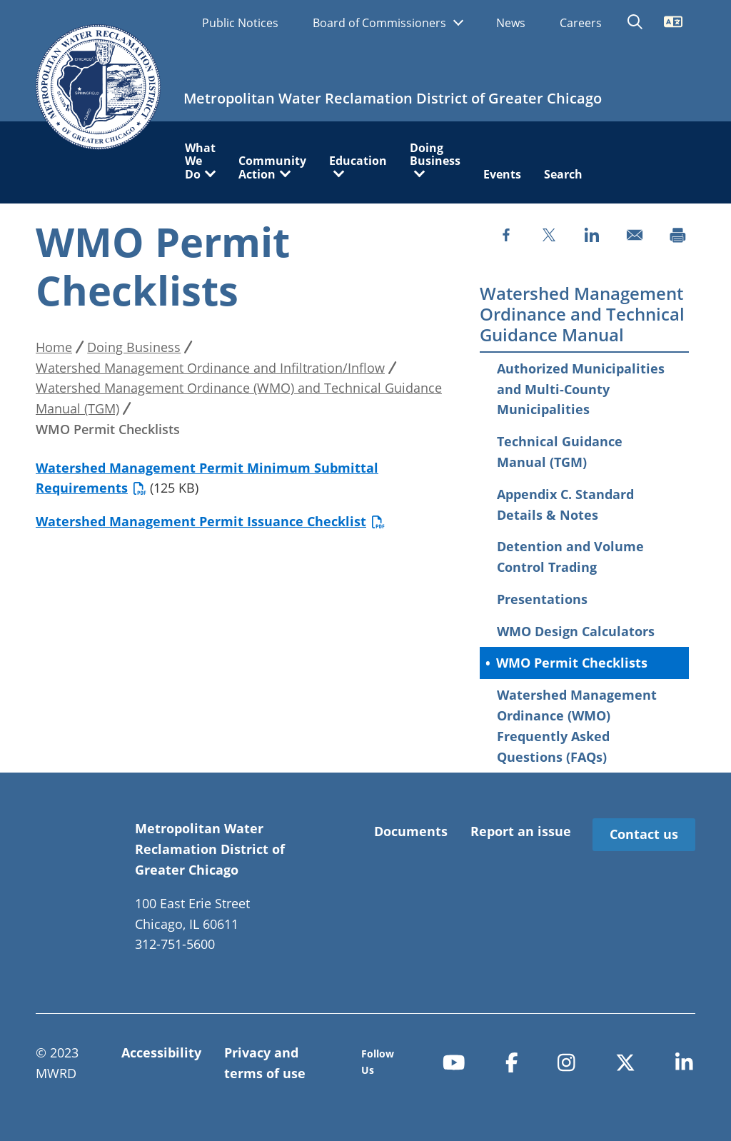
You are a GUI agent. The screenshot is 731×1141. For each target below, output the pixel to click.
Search (563, 174)
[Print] (677, 234)
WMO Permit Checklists (571, 662)
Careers (581, 23)
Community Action (272, 167)
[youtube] (454, 1062)
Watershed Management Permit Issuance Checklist (210, 521)
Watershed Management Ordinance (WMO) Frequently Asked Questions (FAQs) (577, 725)
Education (358, 161)
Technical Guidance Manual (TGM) (559, 452)
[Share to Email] (634, 234)
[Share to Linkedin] (591, 234)
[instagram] (566, 1062)
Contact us (644, 834)
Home (54, 347)
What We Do (200, 161)
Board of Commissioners (381, 23)
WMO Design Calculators (576, 631)
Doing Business (435, 155)
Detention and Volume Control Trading (570, 556)
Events (502, 174)
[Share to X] (549, 234)
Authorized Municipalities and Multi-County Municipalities (581, 389)
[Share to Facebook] (506, 234)
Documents (411, 831)
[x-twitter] (625, 1062)
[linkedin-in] (684, 1062)
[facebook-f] (512, 1062)
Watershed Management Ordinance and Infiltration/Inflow (210, 367)
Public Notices (240, 23)
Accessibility (161, 1052)
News (510, 23)
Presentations (542, 599)
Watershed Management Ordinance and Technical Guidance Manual (582, 314)
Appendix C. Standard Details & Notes (565, 504)
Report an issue (520, 831)
